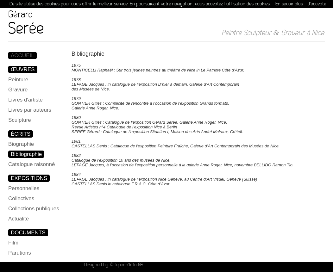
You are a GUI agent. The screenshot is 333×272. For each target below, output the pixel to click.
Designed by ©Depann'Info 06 (113, 265)
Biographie (21, 144)
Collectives (21, 198)
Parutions (19, 253)
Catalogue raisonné (31, 164)
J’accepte (317, 4)
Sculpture (19, 120)
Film (13, 243)
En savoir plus (289, 4)
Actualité (18, 219)
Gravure (18, 90)
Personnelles (23, 188)
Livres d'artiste (25, 100)
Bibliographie (26, 154)
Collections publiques (33, 209)
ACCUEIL (22, 56)
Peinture (18, 80)
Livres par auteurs (29, 110)
